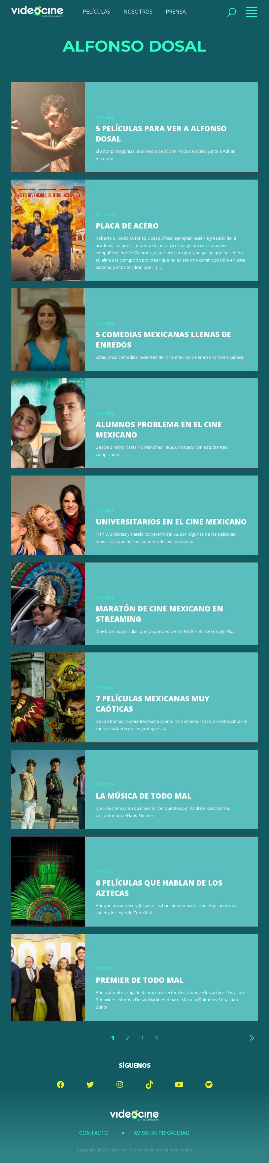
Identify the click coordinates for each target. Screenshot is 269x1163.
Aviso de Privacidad (161, 1133)
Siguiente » (251, 1037)
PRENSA (176, 11)
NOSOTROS (137, 11)
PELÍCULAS (96, 11)
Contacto (94, 1133)
